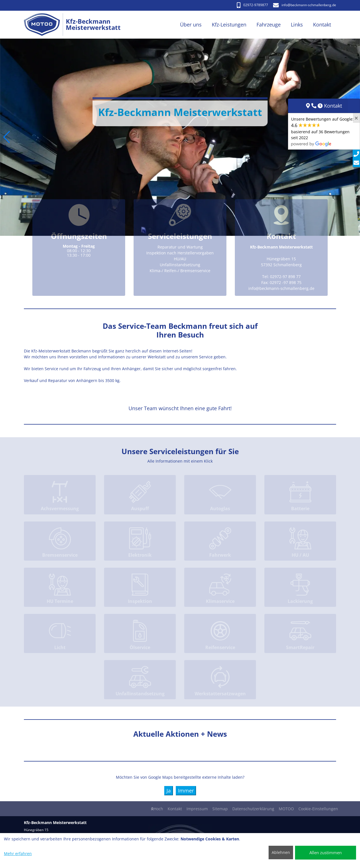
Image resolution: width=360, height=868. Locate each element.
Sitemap (220, 808)
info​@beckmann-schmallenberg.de (304, 5)
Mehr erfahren (18, 853)
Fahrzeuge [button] (268, 24)
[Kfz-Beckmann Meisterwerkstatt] (45, 25)
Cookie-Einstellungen (318, 808)
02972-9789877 (252, 5)
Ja (168, 790)
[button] (6, 137)
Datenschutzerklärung (253, 808)
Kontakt (175, 808)
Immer (186, 790)
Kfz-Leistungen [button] (229, 24)
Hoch (157, 808)
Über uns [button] (191, 24)
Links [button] (297, 24)
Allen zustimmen (325, 852)
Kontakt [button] (322, 24)
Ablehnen (281, 852)
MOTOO (286, 808)
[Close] (356, 118)
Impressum (197, 808)
